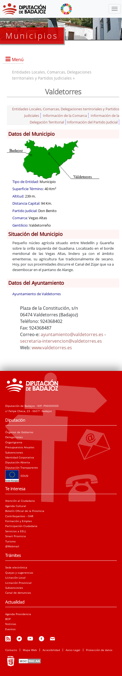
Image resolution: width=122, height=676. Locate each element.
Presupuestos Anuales (19, 447)
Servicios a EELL (15, 531)
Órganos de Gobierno (19, 432)
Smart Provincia (15, 536)
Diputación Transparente (21, 467)
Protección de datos (99, 650)
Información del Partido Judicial (92, 122)
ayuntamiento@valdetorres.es (72, 334)
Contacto (11, 650)
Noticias (10, 624)
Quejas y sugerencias (19, 572)
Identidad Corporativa (19, 457)
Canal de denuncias (18, 593)
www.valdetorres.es (52, 348)
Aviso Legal (73, 650)
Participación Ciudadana (21, 526)
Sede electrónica (16, 567)
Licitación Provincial (18, 583)
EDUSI (16, 476)
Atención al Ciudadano (20, 501)
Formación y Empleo (18, 521)
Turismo (10, 541)
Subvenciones (14, 452)
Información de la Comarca (65, 115)
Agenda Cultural (15, 506)
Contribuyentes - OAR (19, 516)
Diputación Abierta (17, 462)
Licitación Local (15, 577)
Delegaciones (14, 437)
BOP (8, 619)
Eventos (10, 629)
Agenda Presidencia (18, 614)
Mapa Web (30, 650)
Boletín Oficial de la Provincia (24, 511)
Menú (18, 60)
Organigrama (13, 442)
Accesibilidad (51, 650)
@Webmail (12, 546)
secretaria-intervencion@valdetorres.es (61, 341)
